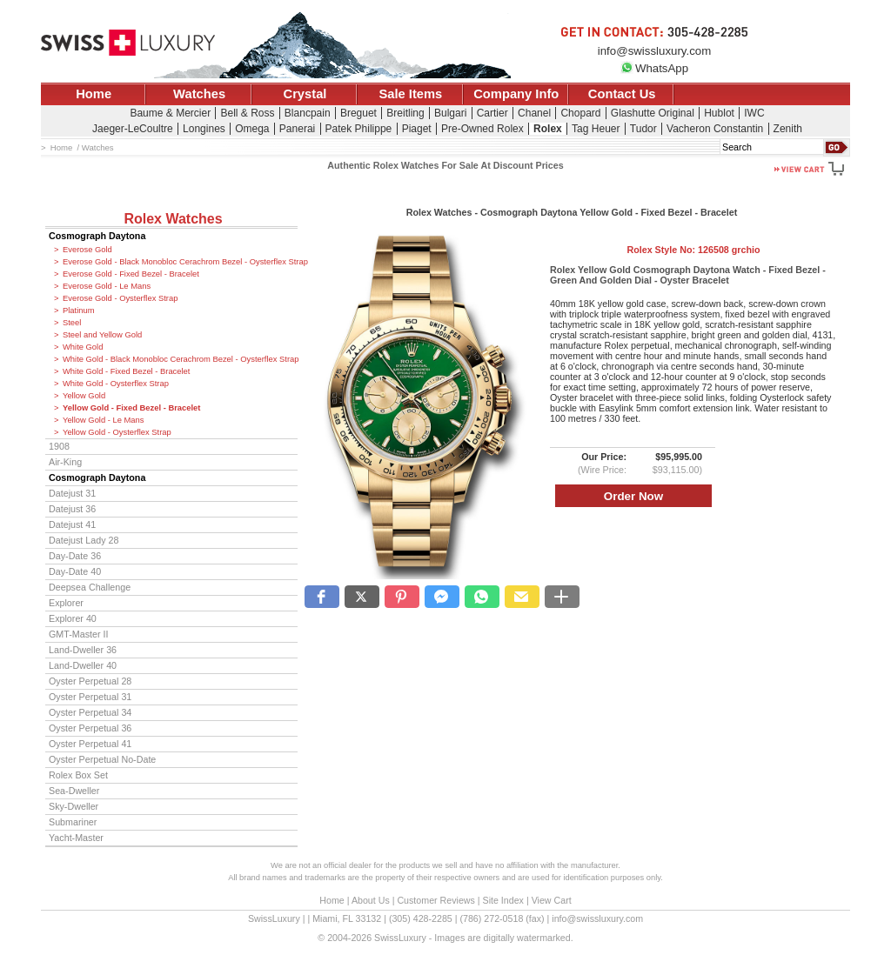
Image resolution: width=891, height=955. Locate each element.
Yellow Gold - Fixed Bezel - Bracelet (131, 408)
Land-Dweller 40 (83, 665)
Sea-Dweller (74, 790)
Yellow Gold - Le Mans (103, 420)
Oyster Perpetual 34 (90, 712)
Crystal (305, 94)
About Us (371, 900)
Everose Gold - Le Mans (107, 286)
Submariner (73, 822)
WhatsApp (654, 68)
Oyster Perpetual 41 (90, 743)
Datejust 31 (72, 493)
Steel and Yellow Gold (102, 335)
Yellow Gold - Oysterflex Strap (117, 432)
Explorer (66, 603)
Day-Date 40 (75, 571)
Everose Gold (87, 249)
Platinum (78, 310)
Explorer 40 (73, 618)
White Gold (83, 347)
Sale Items (410, 94)
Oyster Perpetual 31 (90, 696)
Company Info (516, 94)
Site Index (503, 900)
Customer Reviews (435, 900)
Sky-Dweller (73, 806)
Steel (72, 322)
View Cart (552, 900)
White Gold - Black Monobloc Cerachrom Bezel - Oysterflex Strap (180, 359)
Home (93, 94)
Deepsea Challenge (90, 587)
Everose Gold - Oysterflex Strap (120, 298)
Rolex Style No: (693, 249)
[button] (322, 596)
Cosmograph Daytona (97, 235)
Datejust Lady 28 (83, 540)
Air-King (65, 462)
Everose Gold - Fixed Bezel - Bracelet (131, 274)
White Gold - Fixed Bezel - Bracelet (126, 371)
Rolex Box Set (78, 775)
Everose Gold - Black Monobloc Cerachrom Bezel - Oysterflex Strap (180, 261)
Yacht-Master (76, 837)
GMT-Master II (78, 634)
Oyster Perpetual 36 (90, 728)
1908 (59, 446)
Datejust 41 (72, 524)
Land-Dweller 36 (83, 649)
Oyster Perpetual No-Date (102, 759)
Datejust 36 (72, 509)
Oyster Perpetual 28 (90, 681)
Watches (199, 94)
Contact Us (622, 94)
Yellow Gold (84, 395)
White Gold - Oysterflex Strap (116, 383)
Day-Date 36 (75, 556)
